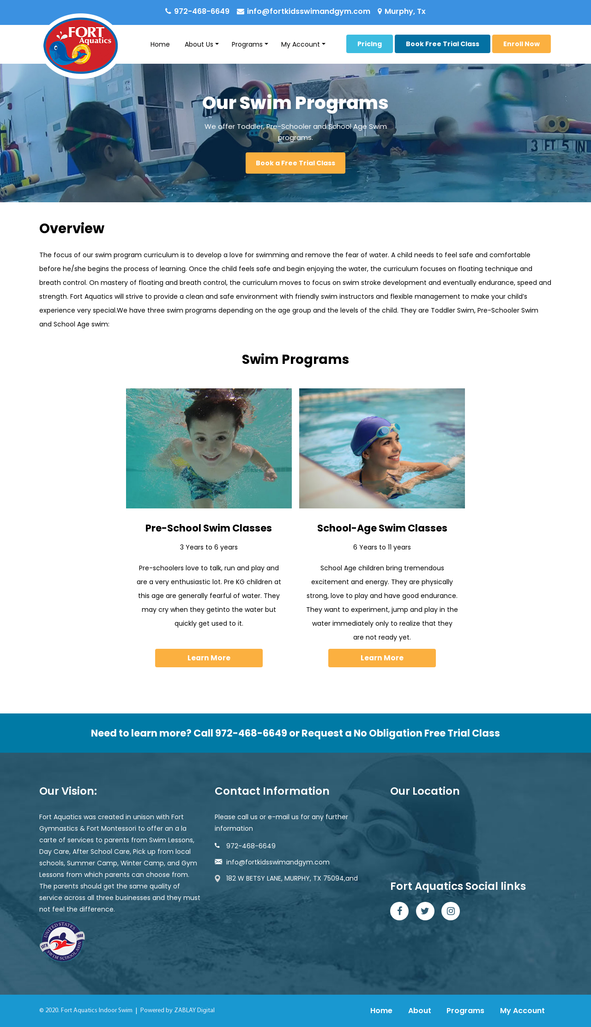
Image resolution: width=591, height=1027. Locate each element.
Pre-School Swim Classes (208, 528)
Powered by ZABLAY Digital (177, 1010)
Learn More (208, 658)
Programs (247, 44)
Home (160, 44)
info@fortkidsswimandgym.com (308, 11)
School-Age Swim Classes (382, 528)
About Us (199, 44)
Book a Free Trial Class (295, 163)
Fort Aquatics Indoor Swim (97, 1010)
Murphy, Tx (405, 11)
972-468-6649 (201, 11)
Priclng (369, 43)
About (419, 1010)
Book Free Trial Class (442, 43)
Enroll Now (521, 43)
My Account (300, 44)
